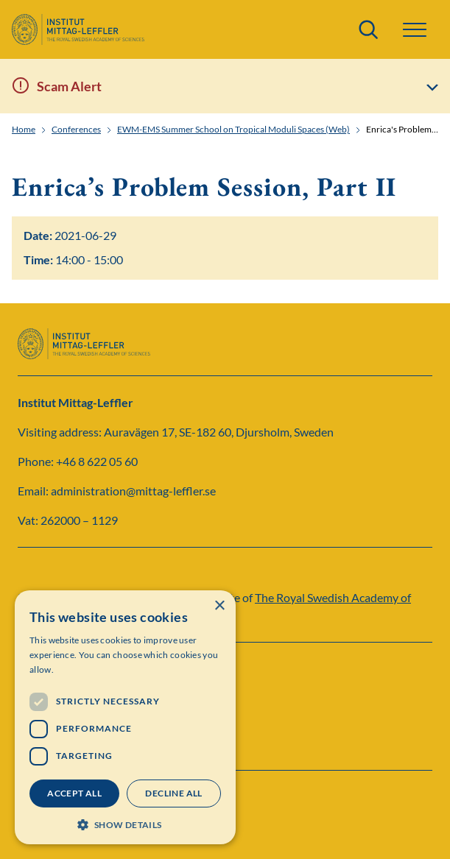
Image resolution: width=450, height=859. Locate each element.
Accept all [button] (74, 793)
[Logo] (78, 29)
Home (23, 129)
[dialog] (125, 717)
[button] (414, 30)
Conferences (76, 129)
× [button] (219, 606)
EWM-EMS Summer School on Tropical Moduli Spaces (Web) (233, 129)
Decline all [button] (173, 793)
